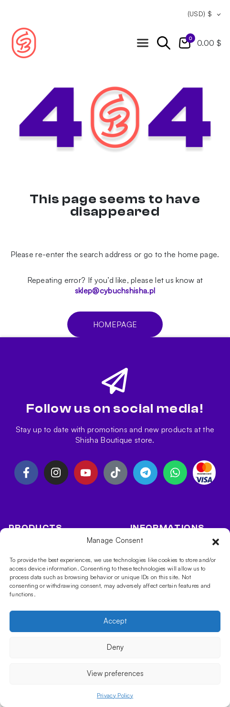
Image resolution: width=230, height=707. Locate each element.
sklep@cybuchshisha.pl (115, 290)
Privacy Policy (115, 695)
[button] (215, 540)
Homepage (115, 324)
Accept (115, 620)
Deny (115, 647)
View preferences (115, 673)
